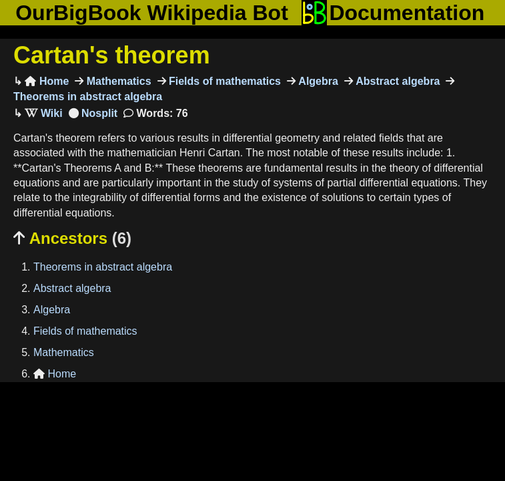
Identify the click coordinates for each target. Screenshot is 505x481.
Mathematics (117, 81)
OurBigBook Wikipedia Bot (151, 13)
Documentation (393, 12)
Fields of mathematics (224, 81)
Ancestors (72, 238)
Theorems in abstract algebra (102, 267)
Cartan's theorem (111, 55)
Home (47, 81)
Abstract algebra (396, 81)
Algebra (317, 81)
